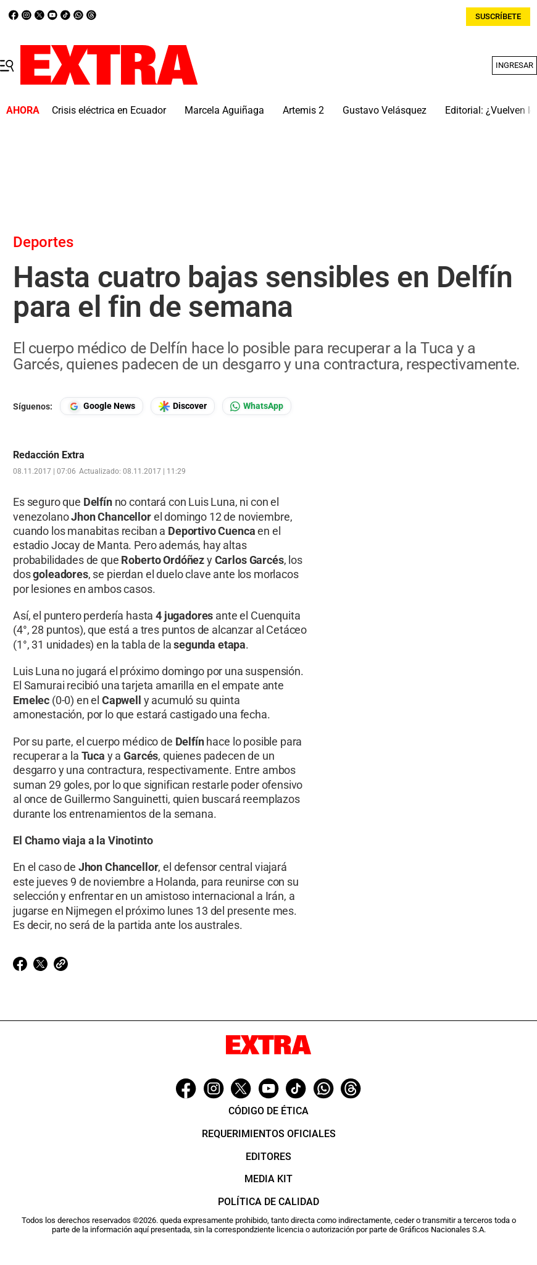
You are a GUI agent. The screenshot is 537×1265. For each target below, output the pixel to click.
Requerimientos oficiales (269, 1134)
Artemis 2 (303, 110)
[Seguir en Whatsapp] (256, 406)
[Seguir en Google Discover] (183, 406)
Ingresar (514, 65)
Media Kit (268, 1179)
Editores (268, 1156)
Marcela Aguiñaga (224, 110)
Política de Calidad (268, 1202)
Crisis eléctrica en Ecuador (109, 110)
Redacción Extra (49, 455)
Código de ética (268, 1111)
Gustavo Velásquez (385, 110)
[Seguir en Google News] (101, 406)
